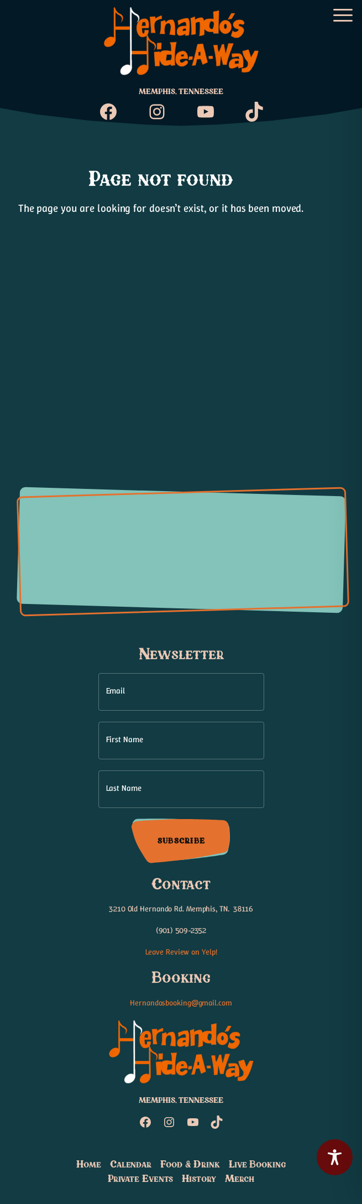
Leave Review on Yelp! (181, 951)
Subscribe (180, 841)
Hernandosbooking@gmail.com (181, 1002)
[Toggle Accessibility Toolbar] (335, 1157)
